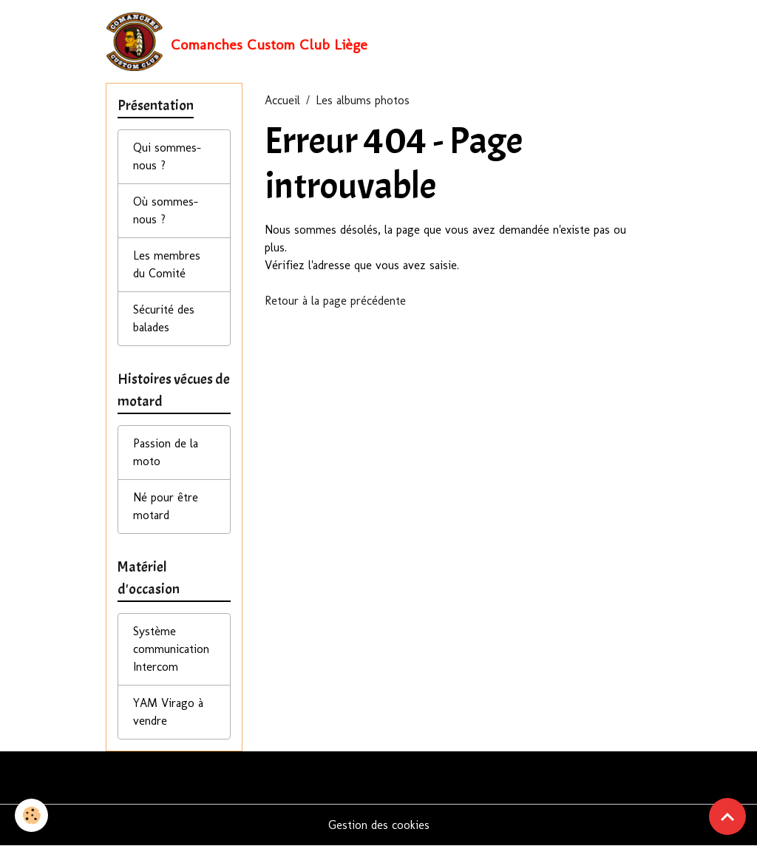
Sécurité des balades (163, 318)
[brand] (236, 41)
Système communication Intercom (171, 649)
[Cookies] (31, 815)
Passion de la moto (165, 452)
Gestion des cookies (379, 825)
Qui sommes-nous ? (167, 156)
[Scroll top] (727, 816)
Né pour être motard (165, 506)
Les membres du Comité (166, 264)
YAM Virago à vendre (168, 712)
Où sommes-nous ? (165, 210)
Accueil (282, 100)
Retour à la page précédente (335, 301)
